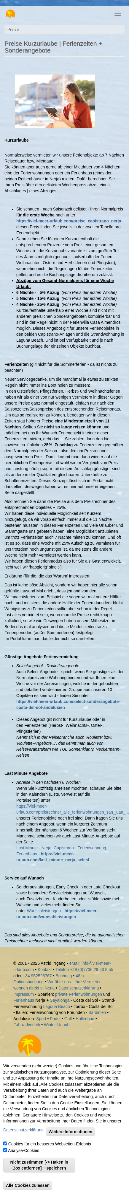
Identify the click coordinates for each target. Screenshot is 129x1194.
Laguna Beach (56, 1006)
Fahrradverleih (26, 1024)
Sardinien (97, 1012)
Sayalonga (59, 1000)
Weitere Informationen (71, 1131)
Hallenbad (85, 1018)
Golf (68, 1018)
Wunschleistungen (44, 910)
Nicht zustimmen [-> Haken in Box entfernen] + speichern (39, 1165)
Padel (55, 1018)
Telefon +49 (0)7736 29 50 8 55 (84, 969)
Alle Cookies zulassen (28, 1185)
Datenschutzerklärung (78, 988)
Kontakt (45, 969)
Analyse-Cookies (23, 1150)
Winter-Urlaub (56, 1024)
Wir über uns (59, 981)
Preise (13, 29)
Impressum (23, 994)
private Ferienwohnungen (78, 994)
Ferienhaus (23, 1000)
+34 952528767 (37, 975)
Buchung (63, 975)
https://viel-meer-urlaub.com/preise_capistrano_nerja (68, 221)
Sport (41, 1018)
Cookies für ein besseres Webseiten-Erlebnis (49, 1144)
